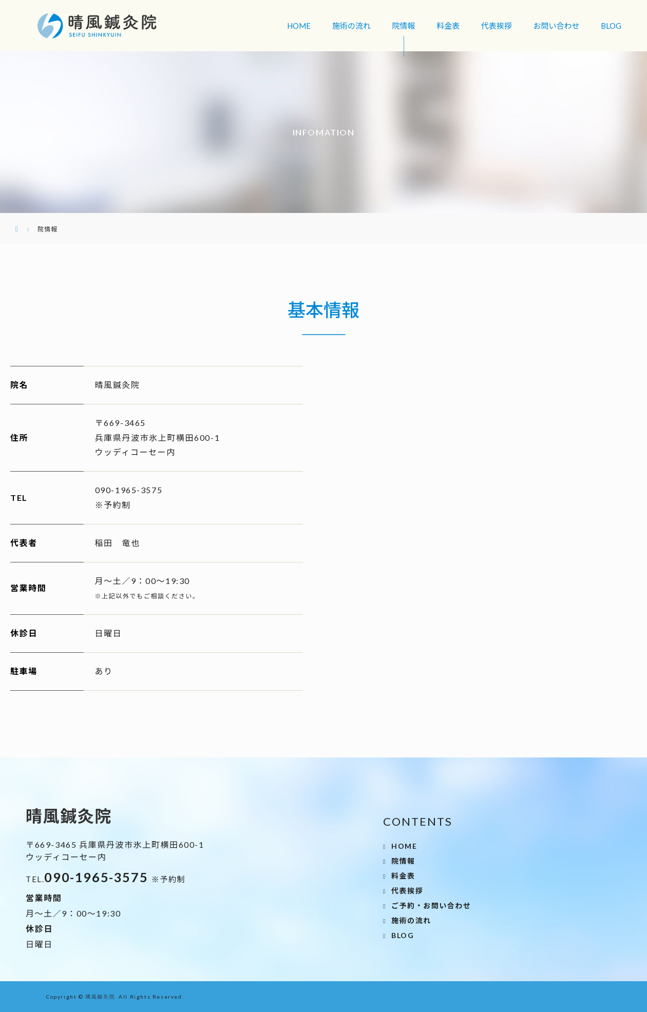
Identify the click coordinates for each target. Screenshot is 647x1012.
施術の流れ (351, 25)
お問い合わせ (556, 25)
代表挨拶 (496, 25)
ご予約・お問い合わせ (431, 905)
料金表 (448, 25)
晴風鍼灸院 (100, 997)
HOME (299, 25)
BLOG (611, 25)
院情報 (403, 25)
